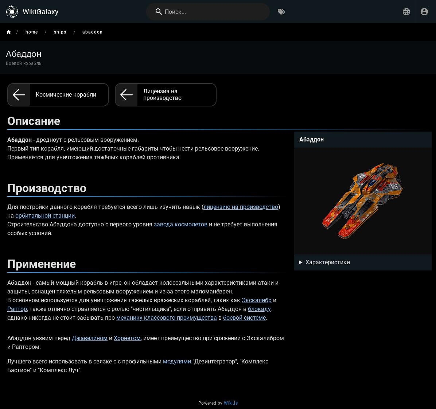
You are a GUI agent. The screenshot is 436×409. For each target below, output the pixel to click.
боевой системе (244, 317)
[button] (406, 11)
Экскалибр (257, 300)
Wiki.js (231, 403)
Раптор (17, 308)
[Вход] (424, 11)
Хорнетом (127, 338)
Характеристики (327, 262)
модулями (177, 361)
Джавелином (90, 338)
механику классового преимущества (166, 317)
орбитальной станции (45, 215)
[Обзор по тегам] (281, 11)
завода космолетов (180, 224)
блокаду (259, 308)
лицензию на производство (240, 206)
